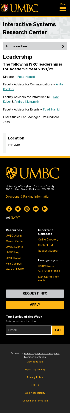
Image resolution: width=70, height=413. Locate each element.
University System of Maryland (42, 353)
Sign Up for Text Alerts (48, 278)
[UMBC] (19, 8)
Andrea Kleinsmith (27, 101)
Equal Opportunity (35, 369)
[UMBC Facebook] (9, 209)
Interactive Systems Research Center (29, 28)
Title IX (35, 385)
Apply (35, 304)
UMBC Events (14, 246)
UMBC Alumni (14, 235)
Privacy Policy (35, 377)
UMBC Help (13, 252)
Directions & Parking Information (28, 196)
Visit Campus (14, 263)
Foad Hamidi (26, 77)
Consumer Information (35, 400)
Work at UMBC (15, 269)
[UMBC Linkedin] (45, 209)
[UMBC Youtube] (36, 209)
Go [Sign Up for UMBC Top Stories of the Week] (58, 330)
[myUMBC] (13, 218)
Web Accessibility (35, 392)
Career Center (15, 241)
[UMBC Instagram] (27, 209)
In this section (36, 46)
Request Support (48, 250)
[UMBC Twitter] (18, 209)
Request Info (35, 293)
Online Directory (48, 239)
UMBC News (13, 258)
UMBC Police (46, 266)
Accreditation (35, 361)
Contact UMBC (47, 245)
